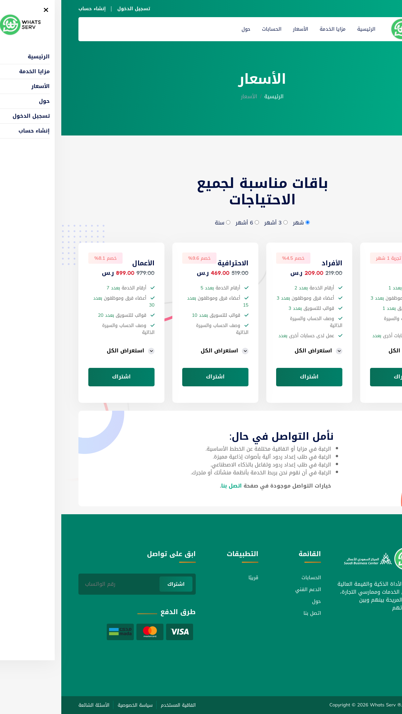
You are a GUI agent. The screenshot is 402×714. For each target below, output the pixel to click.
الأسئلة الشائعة (32, 705)
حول (184, 29)
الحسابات (210, 29)
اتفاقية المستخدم (117, 705)
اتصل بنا (170, 486)
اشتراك (341, 377)
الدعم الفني (247, 589)
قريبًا (192, 577)
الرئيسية (305, 29)
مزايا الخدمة (271, 29)
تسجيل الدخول (72, 8)
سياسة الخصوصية (73, 705)
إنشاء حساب (30, 8)
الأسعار (239, 29)
